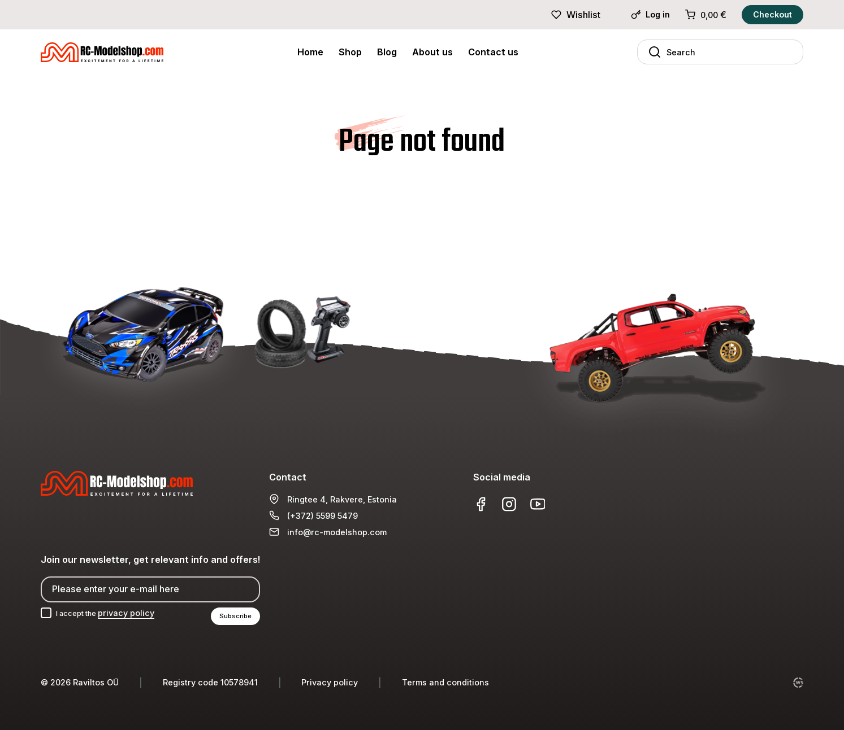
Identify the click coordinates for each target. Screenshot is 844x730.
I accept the (111, 612)
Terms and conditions (445, 682)
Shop (350, 52)
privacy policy (136, 612)
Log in (650, 15)
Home (310, 52)
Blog (387, 52)
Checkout (772, 14)
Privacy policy (329, 682)
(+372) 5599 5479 (322, 514)
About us (432, 52)
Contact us (493, 52)
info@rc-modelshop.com (337, 530)
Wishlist (575, 14)
